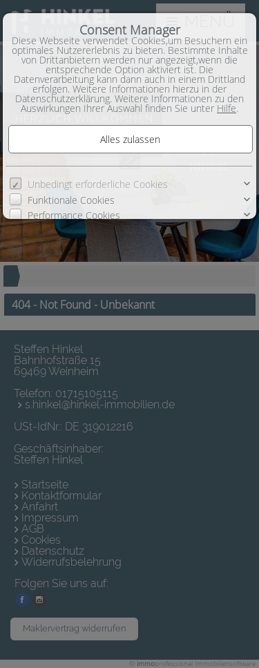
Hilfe (226, 108)
